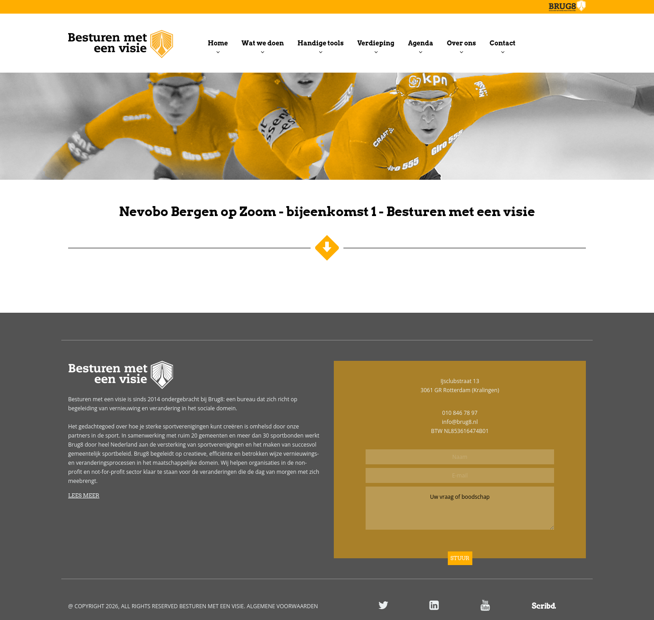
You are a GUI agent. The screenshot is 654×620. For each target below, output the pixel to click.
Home (218, 43)
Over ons (461, 43)
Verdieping (376, 43)
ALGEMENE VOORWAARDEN (282, 606)
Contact (502, 43)
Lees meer (83, 495)
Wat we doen (263, 43)
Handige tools (320, 43)
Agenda (420, 43)
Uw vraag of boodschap (460, 508)
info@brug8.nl (460, 422)
